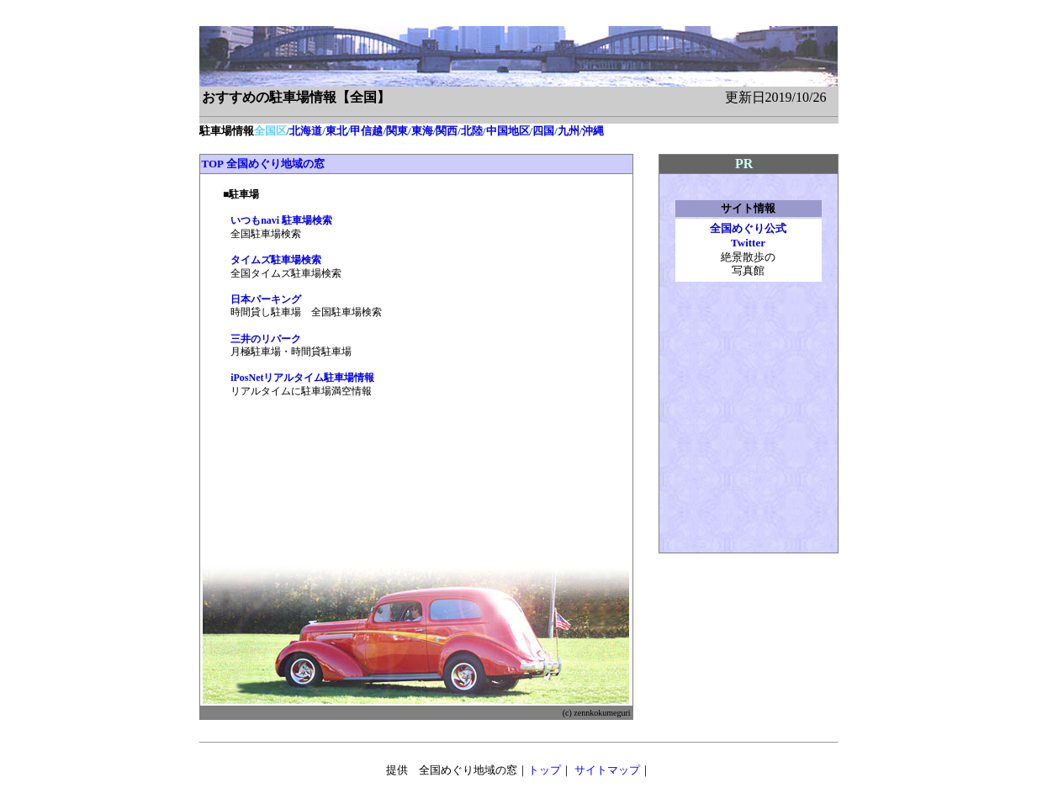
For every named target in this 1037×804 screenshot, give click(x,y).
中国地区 (508, 130)
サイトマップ (607, 770)
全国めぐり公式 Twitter (748, 235)
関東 (397, 130)
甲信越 (366, 130)
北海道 (305, 130)
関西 (447, 130)
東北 (336, 130)
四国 (543, 130)
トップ (544, 770)
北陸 (472, 130)
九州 (568, 130)
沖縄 (593, 130)
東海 (422, 130)
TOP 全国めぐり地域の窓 (263, 163)
